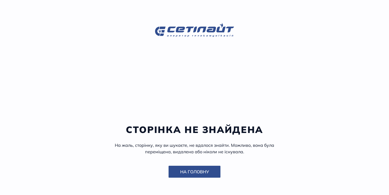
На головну (194, 171)
